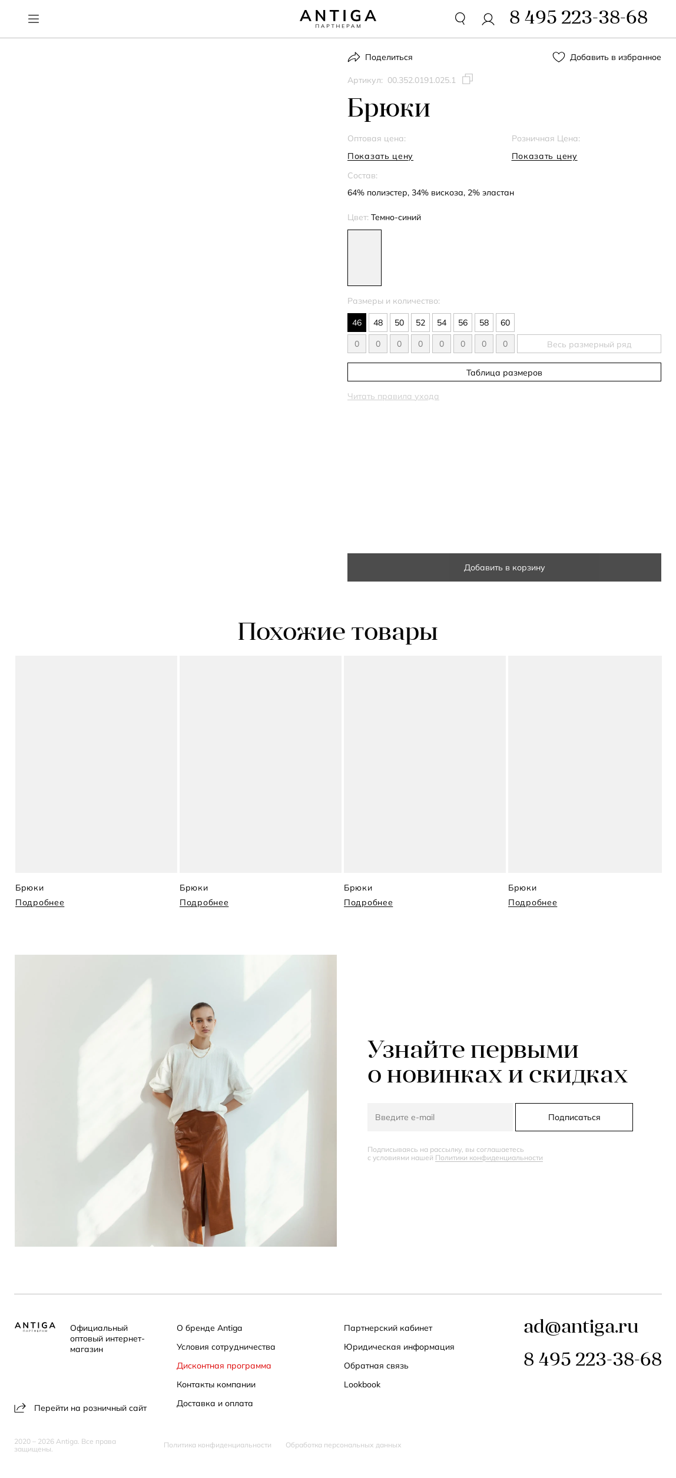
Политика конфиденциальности (217, 1445)
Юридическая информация (399, 1346)
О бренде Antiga (209, 1328)
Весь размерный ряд (589, 344)
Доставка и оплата (215, 1403)
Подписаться (574, 1117)
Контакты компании (216, 1384)
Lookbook (362, 1384)
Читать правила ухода (393, 396)
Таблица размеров (504, 372)
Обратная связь (376, 1365)
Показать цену (380, 156)
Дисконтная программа (224, 1365)
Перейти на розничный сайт (80, 1408)
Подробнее (39, 902)
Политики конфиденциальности (489, 1157)
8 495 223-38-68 (592, 1360)
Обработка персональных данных (344, 1445)
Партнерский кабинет (388, 1328)
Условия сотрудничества (226, 1346)
